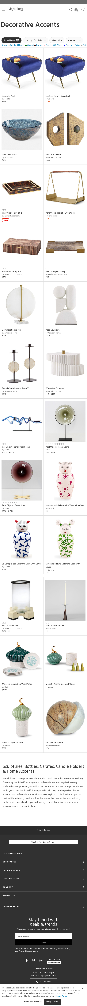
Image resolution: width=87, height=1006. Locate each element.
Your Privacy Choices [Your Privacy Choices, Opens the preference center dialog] (33, 1001)
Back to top (43, 830)
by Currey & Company (11, 216)
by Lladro (6, 687)
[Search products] (71, 9)
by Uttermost (7, 157)
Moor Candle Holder (55, 625)
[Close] (83, 988)
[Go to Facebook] (27, 961)
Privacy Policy (64, 948)
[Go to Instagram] (41, 961)
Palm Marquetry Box (11, 271)
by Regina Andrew (53, 745)
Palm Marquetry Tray (55, 271)
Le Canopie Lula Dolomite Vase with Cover (65, 505)
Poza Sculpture (53, 330)
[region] (43, 995)
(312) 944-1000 (43, 981)
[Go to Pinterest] (34, 961)
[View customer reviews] (54, 961)
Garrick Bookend (53, 154)
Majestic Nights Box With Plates (17, 684)
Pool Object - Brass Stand (14, 505)
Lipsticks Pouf (8, 96)
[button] (3, 9)
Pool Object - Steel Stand (57, 447)
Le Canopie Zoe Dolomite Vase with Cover (21, 564)
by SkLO (5, 449)
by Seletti (6, 99)
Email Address (23, 936)
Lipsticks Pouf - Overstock (58, 96)
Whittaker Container (55, 388)
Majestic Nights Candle (12, 742)
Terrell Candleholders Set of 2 (15, 388)
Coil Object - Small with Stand (16, 447)
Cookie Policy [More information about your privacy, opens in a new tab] (61, 996)
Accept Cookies (52, 1001)
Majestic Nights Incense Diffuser (60, 684)
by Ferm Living (51, 216)
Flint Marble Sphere (54, 742)
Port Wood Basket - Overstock (60, 213)
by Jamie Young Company (12, 274)
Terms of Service (25, 951)
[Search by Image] (76, 10)
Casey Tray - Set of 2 (12, 213)
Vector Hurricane (10, 625)
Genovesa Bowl (9, 154)
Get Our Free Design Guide (43, 842)
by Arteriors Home (53, 157)
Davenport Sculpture (11, 330)
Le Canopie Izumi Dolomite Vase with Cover (63, 565)
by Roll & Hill (51, 628)
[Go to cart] (83, 9)
